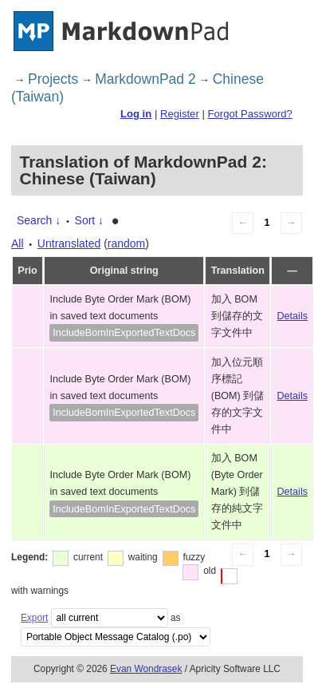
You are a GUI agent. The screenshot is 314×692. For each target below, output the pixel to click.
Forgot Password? (249, 114)
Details (292, 316)
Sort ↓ (89, 220)
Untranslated (68, 243)
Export (34, 617)
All (17, 243)
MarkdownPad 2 (145, 79)
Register (179, 114)
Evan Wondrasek (146, 668)
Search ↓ (39, 220)
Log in (135, 114)
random (126, 243)
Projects (53, 79)
